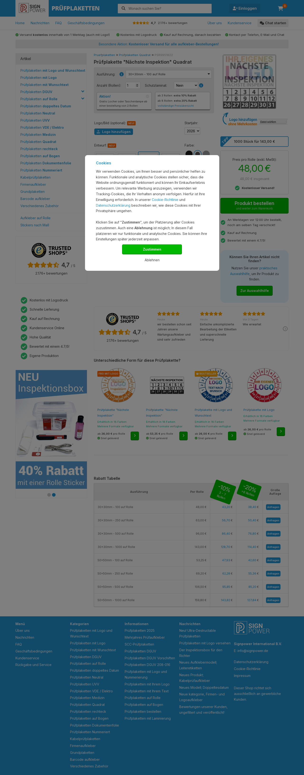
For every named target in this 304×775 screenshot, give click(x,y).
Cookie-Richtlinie (165, 200)
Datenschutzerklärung (113, 205)
